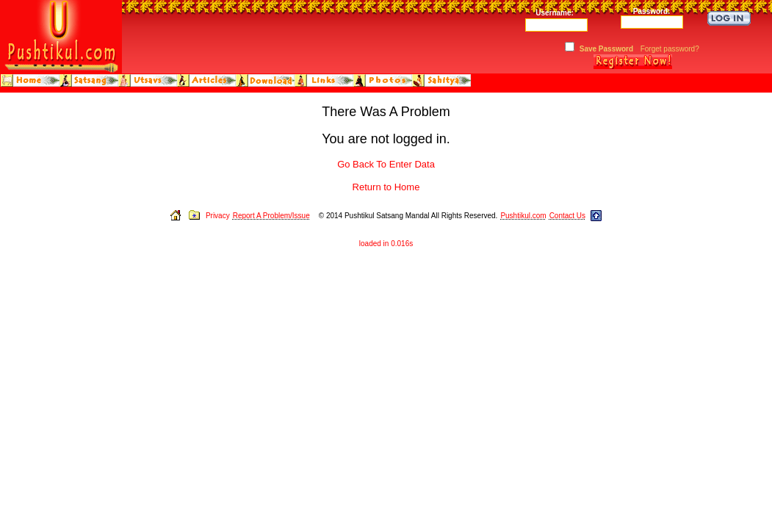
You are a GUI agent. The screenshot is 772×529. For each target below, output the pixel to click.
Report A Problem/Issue (271, 216)
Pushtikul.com (523, 216)
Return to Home (386, 186)
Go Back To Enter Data (386, 164)
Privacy (218, 216)
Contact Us (567, 216)
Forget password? (670, 49)
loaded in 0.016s (386, 244)
